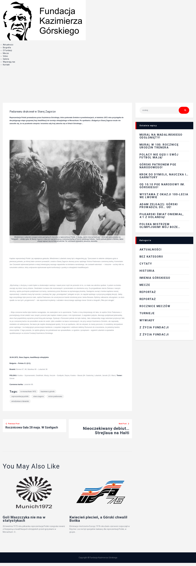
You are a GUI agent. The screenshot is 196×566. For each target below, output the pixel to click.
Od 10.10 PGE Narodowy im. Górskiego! (162, 186)
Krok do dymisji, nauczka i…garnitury (164, 176)
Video (5, 56)
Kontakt (6, 65)
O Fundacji (7, 50)
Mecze (6, 53)
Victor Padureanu (55, 396)
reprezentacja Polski (19, 396)
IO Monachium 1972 (28, 391)
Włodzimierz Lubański (20, 401)
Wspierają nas (9, 62)
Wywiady (147, 320)
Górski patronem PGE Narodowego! (158, 166)
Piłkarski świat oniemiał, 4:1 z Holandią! (162, 216)
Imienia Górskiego (155, 277)
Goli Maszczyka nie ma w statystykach (32, 520)
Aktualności (8, 45)
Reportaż (148, 299)
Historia (147, 270)
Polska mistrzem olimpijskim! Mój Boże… (160, 226)
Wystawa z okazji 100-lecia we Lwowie (164, 196)
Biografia (7, 47)
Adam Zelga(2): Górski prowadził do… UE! (159, 206)
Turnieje (147, 313)
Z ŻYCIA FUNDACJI (154, 327)
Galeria (6, 59)
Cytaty (146, 263)
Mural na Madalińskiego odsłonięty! (161, 136)
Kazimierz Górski (47, 391)
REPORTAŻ (148, 292)
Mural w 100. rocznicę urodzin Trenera (159, 146)
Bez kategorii (151, 256)
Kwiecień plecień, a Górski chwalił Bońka (99, 520)
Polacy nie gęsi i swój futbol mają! (159, 156)
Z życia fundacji (154, 334)
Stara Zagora (38, 396)
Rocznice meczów (155, 306)
